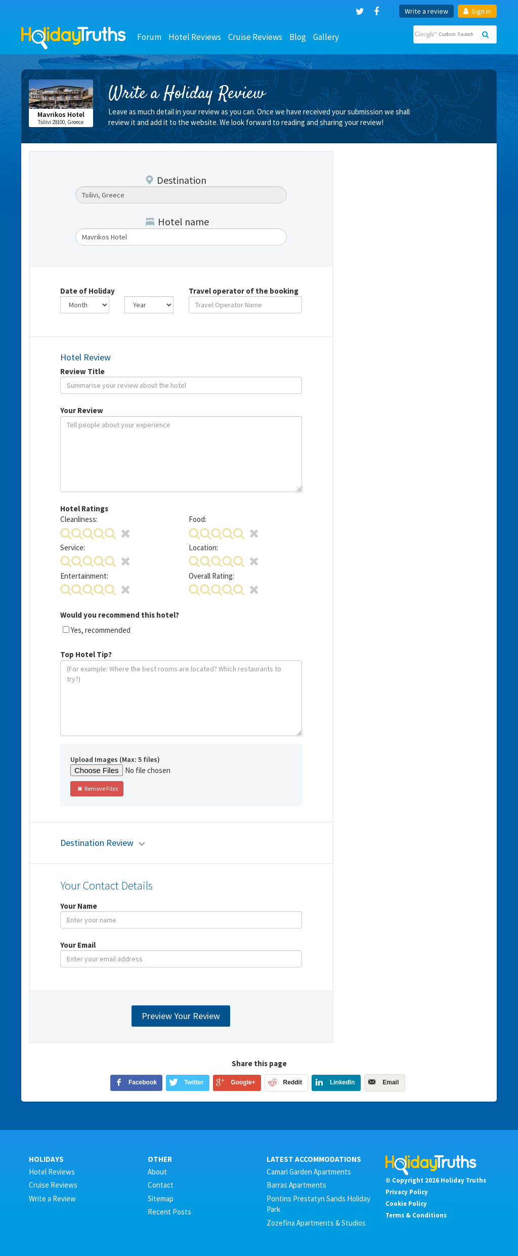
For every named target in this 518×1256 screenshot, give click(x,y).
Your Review (81, 410)
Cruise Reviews (255, 37)
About (157, 1172)
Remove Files (97, 788)
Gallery (326, 37)
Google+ (243, 1082)
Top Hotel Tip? (86, 654)
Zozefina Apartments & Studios (316, 1223)
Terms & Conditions (416, 1215)
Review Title (82, 371)
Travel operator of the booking (243, 291)
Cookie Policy (406, 1203)
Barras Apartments (296, 1185)
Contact (161, 1185)
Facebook (142, 1082)
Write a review (426, 11)
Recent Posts (169, 1212)
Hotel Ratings (84, 508)
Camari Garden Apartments (309, 1172)
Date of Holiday (87, 291)
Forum (149, 37)
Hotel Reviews (194, 37)
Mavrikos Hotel (60, 114)
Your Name (78, 906)
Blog (297, 37)
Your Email (78, 945)
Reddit (292, 1082)
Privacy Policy (406, 1192)
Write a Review (52, 1198)
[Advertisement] (417, 214)
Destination (176, 180)
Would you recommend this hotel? (119, 615)
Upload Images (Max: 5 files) (115, 759)
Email (390, 1082)
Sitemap (161, 1198)
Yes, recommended (101, 630)
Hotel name (177, 221)
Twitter (193, 1082)
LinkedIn (342, 1082)
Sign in (477, 11)
